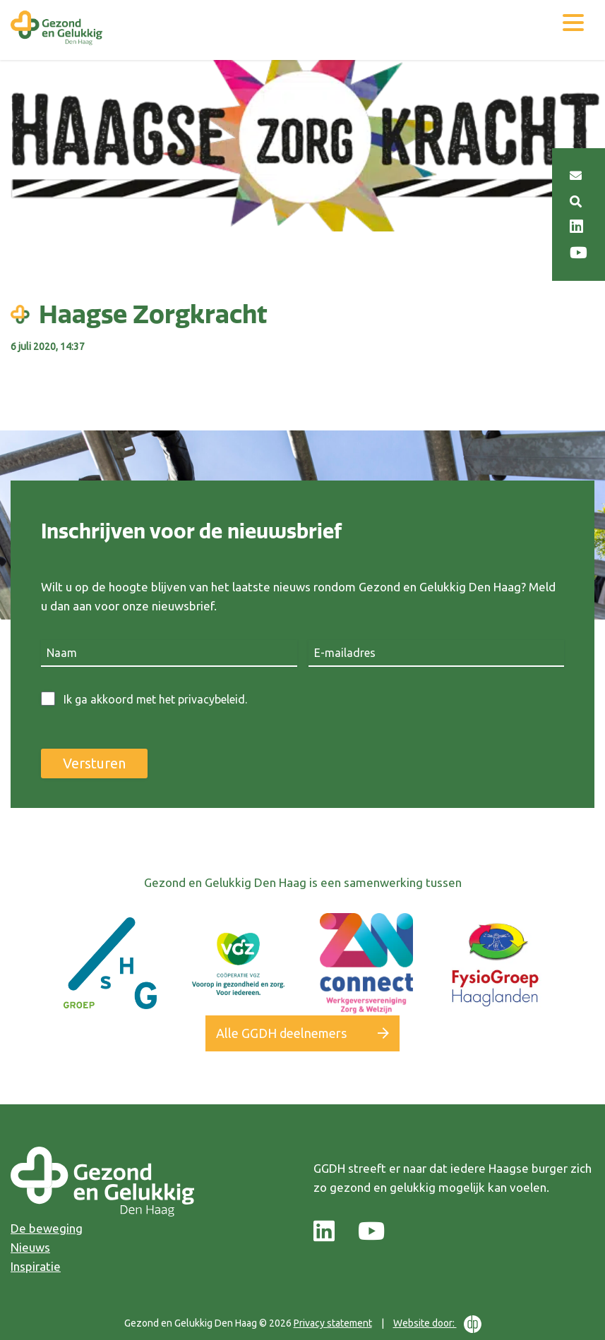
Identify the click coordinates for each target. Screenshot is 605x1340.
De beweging (47, 1228)
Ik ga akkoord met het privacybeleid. (155, 699)
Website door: (437, 1324)
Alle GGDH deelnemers (281, 1033)
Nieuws (30, 1247)
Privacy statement (333, 1323)
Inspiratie (36, 1266)
